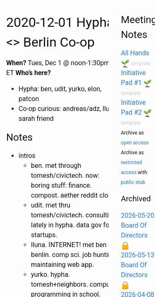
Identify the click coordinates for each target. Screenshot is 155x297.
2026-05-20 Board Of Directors (138, 225)
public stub (133, 182)
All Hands (135, 53)
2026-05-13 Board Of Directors (138, 265)
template (140, 63)
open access (135, 143)
